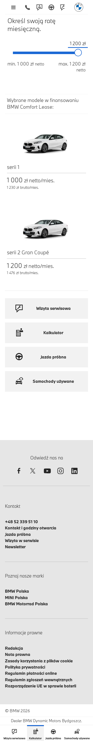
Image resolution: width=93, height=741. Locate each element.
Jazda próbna (18, 534)
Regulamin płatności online (31, 673)
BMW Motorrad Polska (26, 603)
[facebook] (19, 475)
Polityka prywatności (25, 667)
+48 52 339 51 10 (21, 521)
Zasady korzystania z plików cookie (39, 660)
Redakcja (14, 648)
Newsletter (15, 546)
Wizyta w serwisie (22, 540)
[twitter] (33, 475)
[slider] (78, 52)
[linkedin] (74, 475)
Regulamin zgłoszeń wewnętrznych (38, 679)
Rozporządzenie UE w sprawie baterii (40, 685)
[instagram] (60, 475)
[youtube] (47, 475)
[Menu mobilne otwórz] (13, 7)
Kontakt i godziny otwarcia (30, 527)
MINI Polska (16, 597)
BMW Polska (17, 591)
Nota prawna (17, 654)
